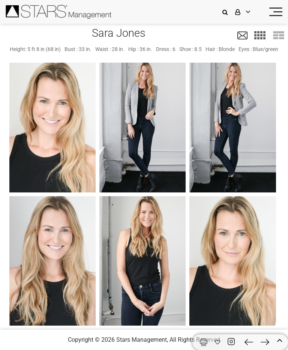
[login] (247, 12)
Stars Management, (142, 339)
